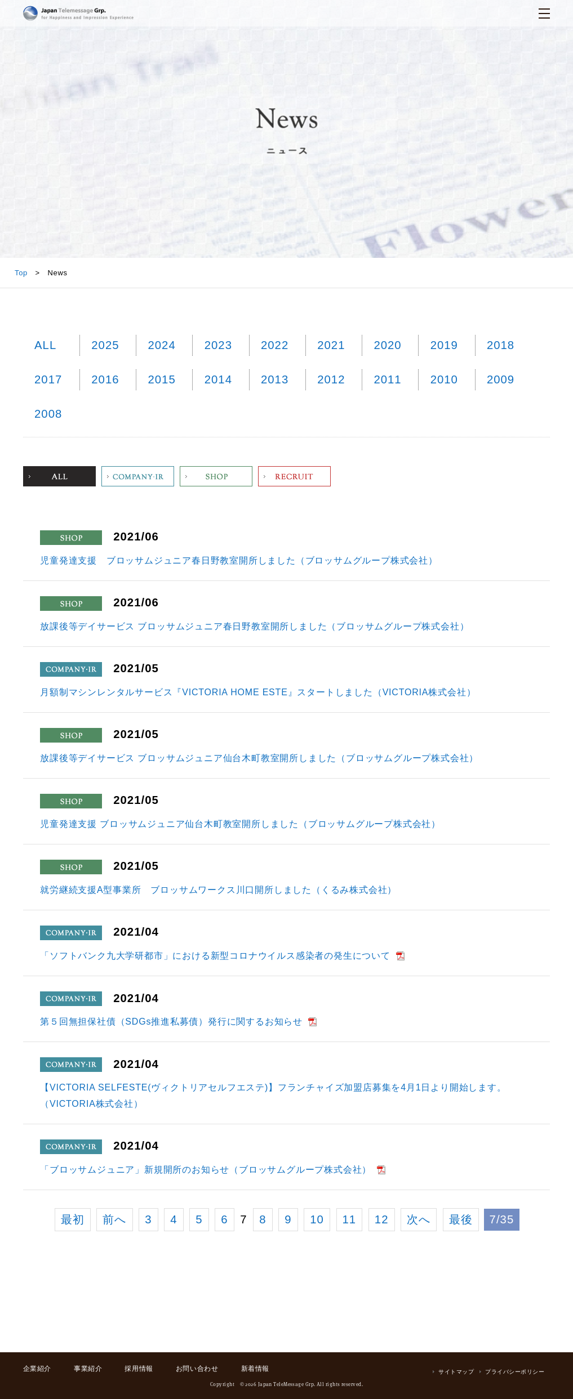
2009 (500, 379)
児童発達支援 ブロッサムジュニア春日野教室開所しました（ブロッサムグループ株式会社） (239, 560)
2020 (387, 345)
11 (350, 1219)
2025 (105, 345)
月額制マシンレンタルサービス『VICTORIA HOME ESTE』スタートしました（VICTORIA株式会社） (258, 692)
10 (317, 1219)
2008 (48, 414)
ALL (45, 345)
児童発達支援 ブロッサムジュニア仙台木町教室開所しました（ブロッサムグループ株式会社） (240, 824)
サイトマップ (456, 1372)
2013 (274, 379)
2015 (161, 379)
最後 (461, 1219)
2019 (444, 345)
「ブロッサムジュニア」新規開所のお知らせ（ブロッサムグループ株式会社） (205, 1169)
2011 (387, 379)
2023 (218, 345)
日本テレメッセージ (78, 13)
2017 (48, 379)
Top (21, 273)
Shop (216, 476)
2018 (500, 345)
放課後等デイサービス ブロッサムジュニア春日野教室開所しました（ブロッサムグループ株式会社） (254, 626)
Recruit (294, 476)
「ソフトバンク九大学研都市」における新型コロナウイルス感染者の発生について (215, 955)
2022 (274, 345)
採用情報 (139, 1369)
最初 (73, 1219)
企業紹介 (37, 1369)
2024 (161, 345)
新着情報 (255, 1369)
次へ (418, 1219)
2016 (105, 379)
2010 (444, 379)
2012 (331, 379)
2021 (331, 345)
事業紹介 (88, 1369)
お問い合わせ (197, 1369)
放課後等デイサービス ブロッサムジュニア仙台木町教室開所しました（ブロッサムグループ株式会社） (259, 758)
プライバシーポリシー (514, 1372)
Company (137, 476)
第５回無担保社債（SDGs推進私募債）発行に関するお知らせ (171, 1021)
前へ (114, 1219)
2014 (218, 379)
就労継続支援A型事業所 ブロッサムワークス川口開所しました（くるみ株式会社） (218, 890)
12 (382, 1219)
